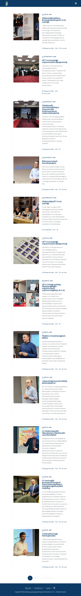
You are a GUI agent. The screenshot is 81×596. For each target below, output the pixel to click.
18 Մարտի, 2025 (47, 530)
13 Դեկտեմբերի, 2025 (49, 56)
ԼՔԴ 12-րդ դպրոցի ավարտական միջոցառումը (54, 243)
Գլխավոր (28, 588)
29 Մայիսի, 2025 (47, 280)
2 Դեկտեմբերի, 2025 (48, 101)
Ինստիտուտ (38, 588)
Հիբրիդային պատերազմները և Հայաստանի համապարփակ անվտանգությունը (50, 109)
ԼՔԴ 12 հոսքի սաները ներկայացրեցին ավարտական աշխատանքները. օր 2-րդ (53, 287)
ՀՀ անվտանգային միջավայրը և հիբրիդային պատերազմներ (53, 433)
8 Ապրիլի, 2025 (46, 427)
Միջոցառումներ (48, 48)
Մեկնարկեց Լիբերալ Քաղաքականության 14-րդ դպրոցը (54, 20)
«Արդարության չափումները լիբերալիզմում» (54, 382)
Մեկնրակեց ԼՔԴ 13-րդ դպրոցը (51, 202)
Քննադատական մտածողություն (49, 162)
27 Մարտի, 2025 (47, 477)
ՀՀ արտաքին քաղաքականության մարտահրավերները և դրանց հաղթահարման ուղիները (52, 484)
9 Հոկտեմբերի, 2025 (48, 157)
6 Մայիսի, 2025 (47, 332)
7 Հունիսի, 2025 (47, 238)
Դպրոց (48, 588)
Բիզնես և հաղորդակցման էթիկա (53, 337)
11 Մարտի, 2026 (47, 14)
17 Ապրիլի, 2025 (47, 377)
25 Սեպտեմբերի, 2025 (49, 198)
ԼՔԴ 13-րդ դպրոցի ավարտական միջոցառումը (54, 61)
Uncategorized (47, 229)
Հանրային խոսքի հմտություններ (50, 535)
